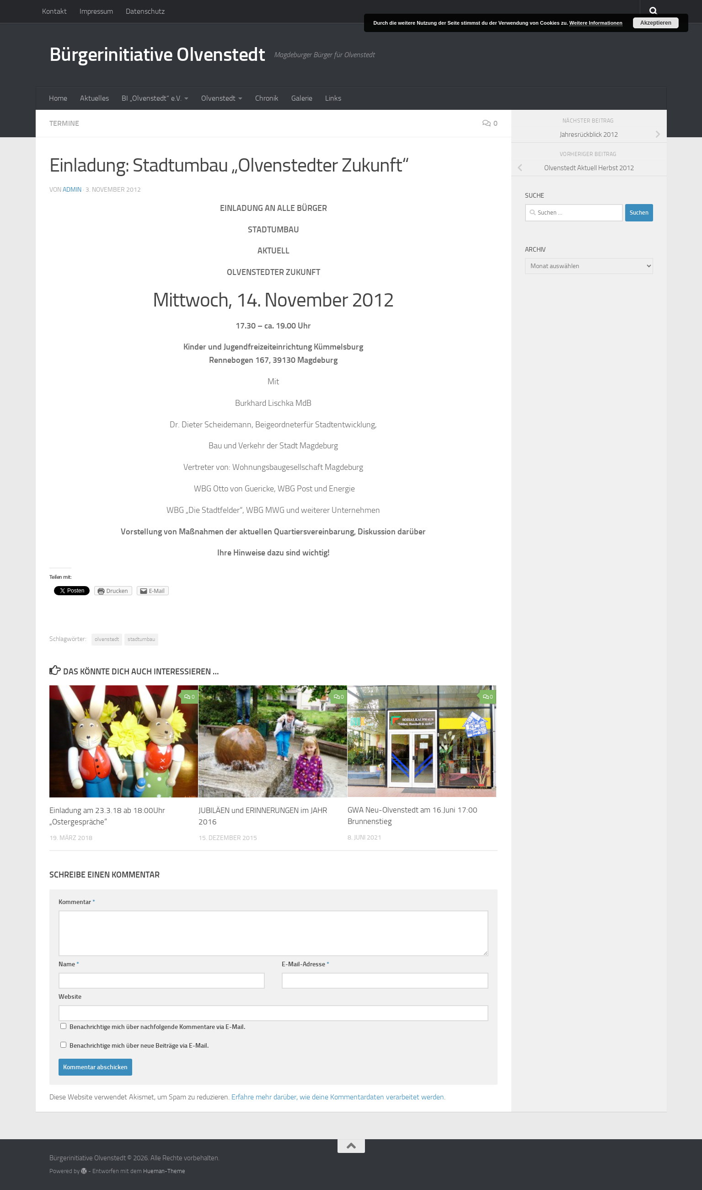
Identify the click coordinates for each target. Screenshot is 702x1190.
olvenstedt (107, 639)
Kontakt (54, 11)
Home (58, 98)
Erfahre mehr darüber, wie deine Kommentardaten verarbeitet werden (337, 1097)
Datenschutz (145, 11)
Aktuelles (94, 98)
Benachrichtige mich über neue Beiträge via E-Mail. (139, 1046)
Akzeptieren (655, 23)
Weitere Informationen (595, 23)
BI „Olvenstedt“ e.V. (152, 98)
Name (69, 964)
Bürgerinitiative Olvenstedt (157, 54)
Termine (64, 123)
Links (333, 98)
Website (70, 997)
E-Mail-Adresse (305, 964)
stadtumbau (141, 639)
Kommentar (77, 902)
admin (72, 190)
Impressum (96, 11)
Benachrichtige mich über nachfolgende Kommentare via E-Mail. (157, 1027)
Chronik (267, 98)
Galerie (301, 98)
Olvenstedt (218, 98)
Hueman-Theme (164, 1171)
